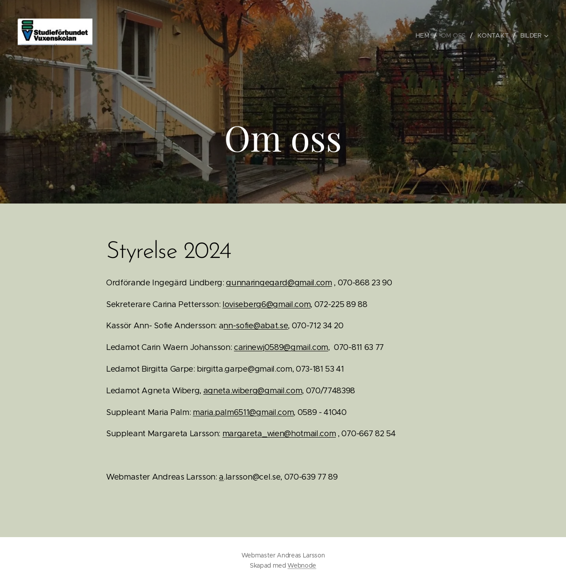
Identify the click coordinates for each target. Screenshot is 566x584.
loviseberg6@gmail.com (266, 304)
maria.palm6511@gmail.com (243, 412)
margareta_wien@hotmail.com (279, 433)
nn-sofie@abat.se (255, 325)
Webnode (301, 565)
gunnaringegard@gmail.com (279, 283)
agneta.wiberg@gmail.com (252, 391)
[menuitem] (426, 35)
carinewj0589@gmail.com (281, 347)
